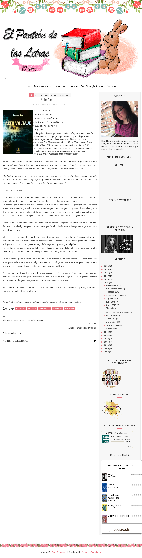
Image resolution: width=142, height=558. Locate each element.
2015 (106, 284)
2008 (106, 353)
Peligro (111, 476)
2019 (106, 270)
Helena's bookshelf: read (122, 468)
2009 (106, 350)
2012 (106, 340)
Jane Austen (114, 488)
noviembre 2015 (114, 290)
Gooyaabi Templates (91, 553)
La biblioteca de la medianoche (116, 498)
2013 (106, 336)
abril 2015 (111, 320)
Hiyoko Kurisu (114, 520)
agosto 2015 (112, 300)
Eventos (71, 88)
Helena (113, 438)
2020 (106, 267)
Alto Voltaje (111, 309)
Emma (111, 486)
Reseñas (110, 88)
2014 (106, 333)
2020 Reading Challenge (117, 434)
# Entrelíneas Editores (58, 96)
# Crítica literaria (40, 96)
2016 (106, 280)
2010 (106, 346)
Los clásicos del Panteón (92, 88)
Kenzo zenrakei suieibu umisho (119, 313)
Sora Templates (59, 553)
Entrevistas (60, 88)
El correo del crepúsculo (118, 517)
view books (128, 448)
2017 (106, 277)
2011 (106, 343)
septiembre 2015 (114, 296)
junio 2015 (111, 306)
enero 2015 (112, 330)
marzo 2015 (112, 323)
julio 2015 (111, 303)
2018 (106, 274)
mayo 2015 (111, 317)
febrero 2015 (112, 327)
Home (27, 88)
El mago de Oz (114, 507)
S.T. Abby (113, 478)
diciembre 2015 (114, 287)
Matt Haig (113, 502)
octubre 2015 (113, 293)
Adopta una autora (42, 88)
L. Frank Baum (114, 509)
